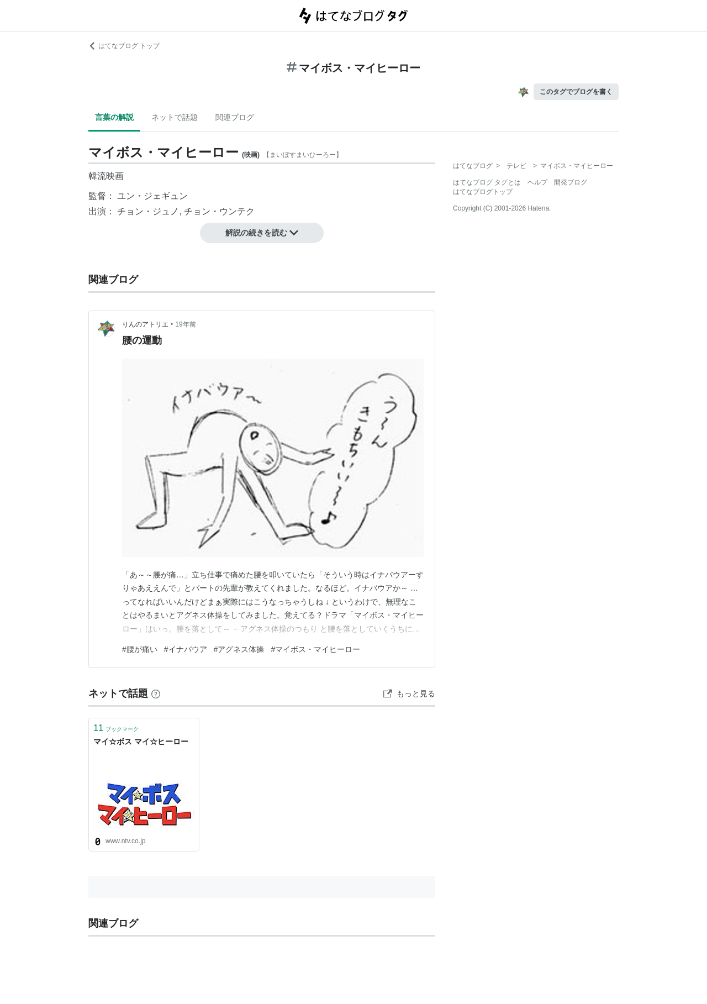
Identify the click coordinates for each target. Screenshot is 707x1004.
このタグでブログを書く (576, 92)
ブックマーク (116, 728)
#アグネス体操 (239, 649)
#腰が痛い (139, 649)
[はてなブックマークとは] (155, 693)
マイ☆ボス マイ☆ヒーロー (140, 741)
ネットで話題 (174, 117)
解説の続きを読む (261, 232)
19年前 (185, 324)
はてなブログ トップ (124, 46)
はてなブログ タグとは (487, 182)
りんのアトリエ (145, 324)
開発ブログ (570, 182)
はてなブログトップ (483, 192)
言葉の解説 (114, 117)
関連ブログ (234, 117)
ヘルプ (537, 182)
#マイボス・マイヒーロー (315, 649)
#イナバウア (185, 649)
